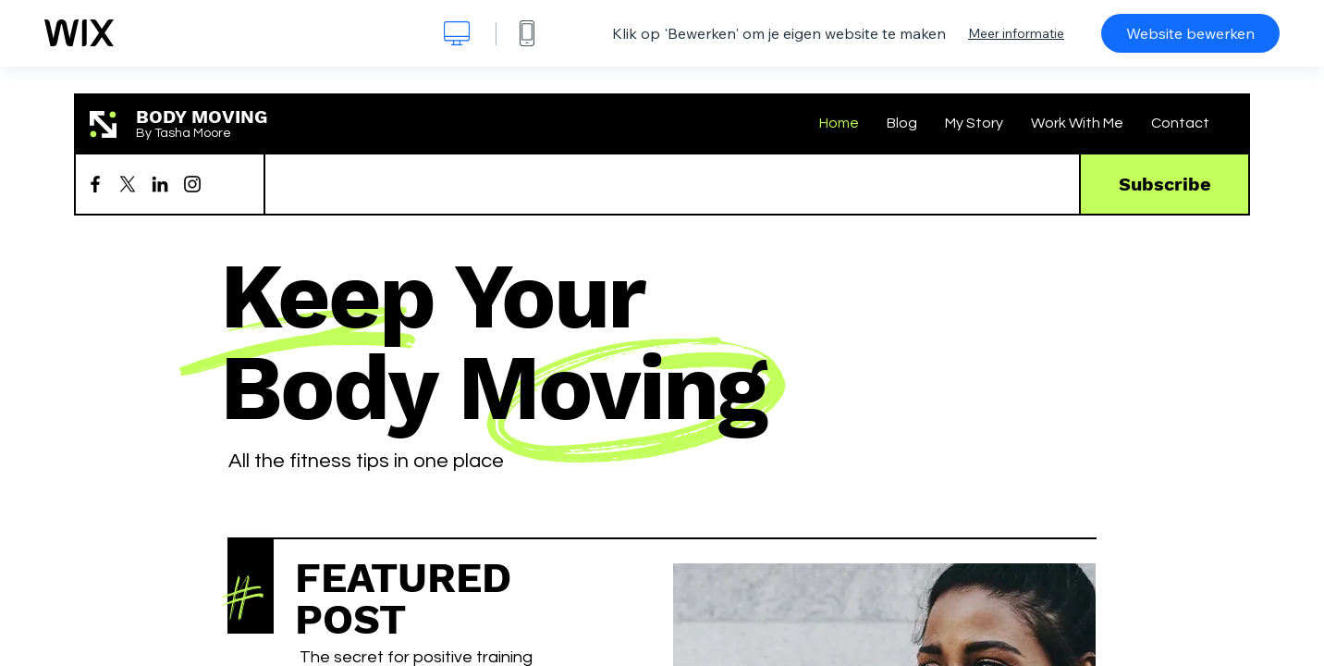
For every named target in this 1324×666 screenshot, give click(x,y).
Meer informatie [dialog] (1016, 33)
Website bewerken (1190, 33)
